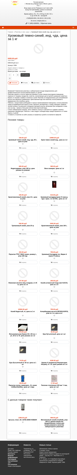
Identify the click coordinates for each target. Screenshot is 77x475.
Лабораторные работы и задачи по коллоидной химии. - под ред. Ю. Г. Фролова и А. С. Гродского (54, 455)
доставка (11, 60)
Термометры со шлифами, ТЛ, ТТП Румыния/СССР (30, 450)
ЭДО (9, 462)
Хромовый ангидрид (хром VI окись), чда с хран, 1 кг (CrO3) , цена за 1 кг (54, 198)
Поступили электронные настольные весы (29, 455)
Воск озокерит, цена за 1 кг (54, 168)
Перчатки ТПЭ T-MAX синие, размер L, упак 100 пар (23, 255)
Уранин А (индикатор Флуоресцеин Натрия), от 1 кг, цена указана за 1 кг (54, 363)
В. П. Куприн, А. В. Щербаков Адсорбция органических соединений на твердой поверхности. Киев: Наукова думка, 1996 (52, 460)
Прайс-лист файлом (14, 450)
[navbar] (73, 27)
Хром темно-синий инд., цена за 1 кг (54, 140)
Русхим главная (13, 452)
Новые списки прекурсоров (48, 452)
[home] (2, 27)
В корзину (25, 75)
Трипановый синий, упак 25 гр (23, 226)
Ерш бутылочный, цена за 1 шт (54, 334)
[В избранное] (10, 78)
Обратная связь (45, 23)
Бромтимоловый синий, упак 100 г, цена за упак (54, 226)
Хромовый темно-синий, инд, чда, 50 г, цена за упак (23, 140)
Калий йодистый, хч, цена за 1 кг (23, 311)
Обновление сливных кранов (48, 448)
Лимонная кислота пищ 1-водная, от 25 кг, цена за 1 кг (22, 283)
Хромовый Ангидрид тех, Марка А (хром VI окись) (54, 255)
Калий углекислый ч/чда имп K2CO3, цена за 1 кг (54, 283)
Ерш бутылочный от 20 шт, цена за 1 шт (22, 363)
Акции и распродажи (14, 466)
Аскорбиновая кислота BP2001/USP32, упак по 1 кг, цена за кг (54, 312)
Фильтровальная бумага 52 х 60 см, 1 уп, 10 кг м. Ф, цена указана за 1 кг (22, 335)
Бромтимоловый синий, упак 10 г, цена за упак (22, 198)
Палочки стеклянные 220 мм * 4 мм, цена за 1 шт (54, 386)
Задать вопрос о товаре (15, 68)
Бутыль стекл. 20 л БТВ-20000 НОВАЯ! (23, 420)
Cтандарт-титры (44, 450)
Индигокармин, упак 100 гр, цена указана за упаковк (23, 169)
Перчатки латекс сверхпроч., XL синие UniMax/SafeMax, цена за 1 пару (23, 386)
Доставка (11, 448)
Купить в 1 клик (13, 69)
